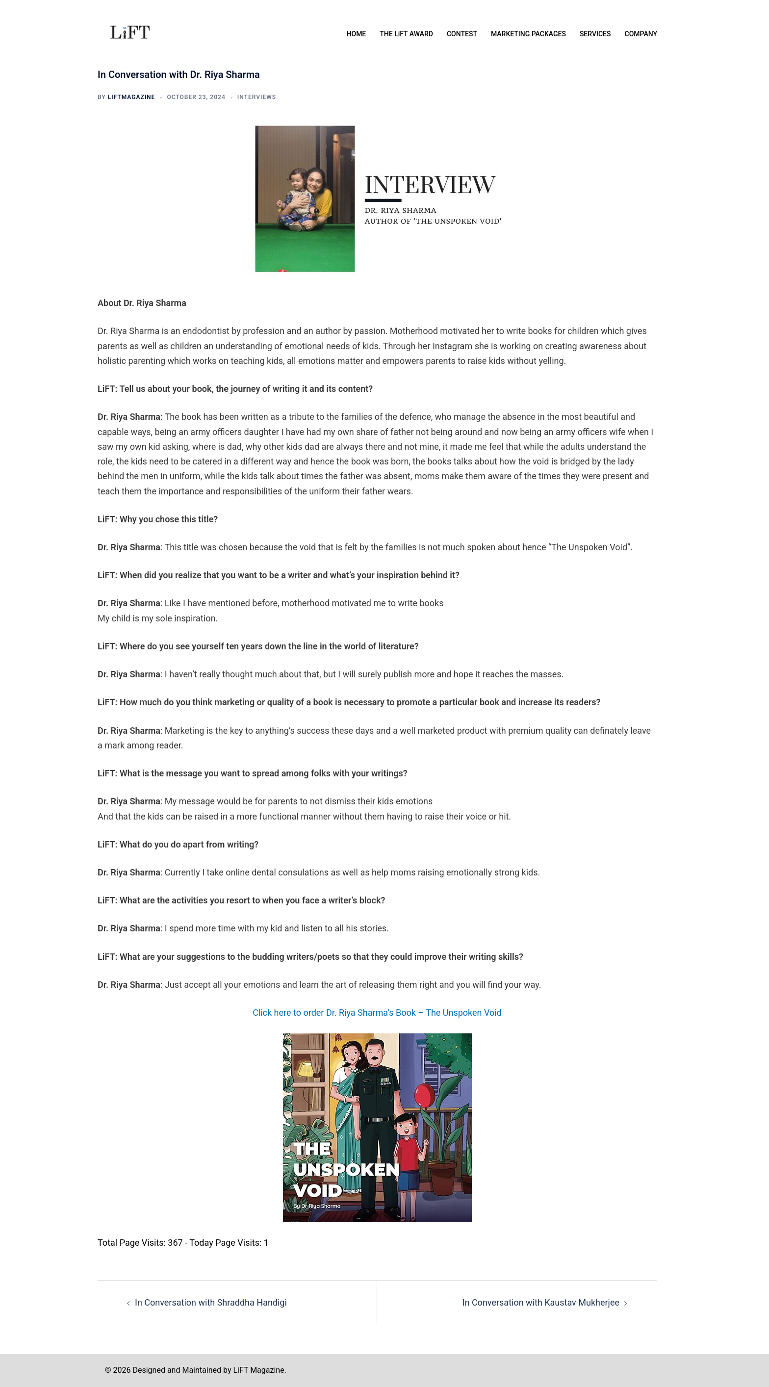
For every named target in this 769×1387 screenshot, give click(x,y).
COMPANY (641, 34)
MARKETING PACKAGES (528, 34)
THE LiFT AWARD (406, 34)
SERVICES (595, 34)
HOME (356, 34)
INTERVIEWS (256, 97)
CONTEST (462, 34)
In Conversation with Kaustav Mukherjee (540, 1302)
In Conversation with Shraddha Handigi (211, 1302)
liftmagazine (131, 97)
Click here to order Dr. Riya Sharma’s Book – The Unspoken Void (377, 1012)
